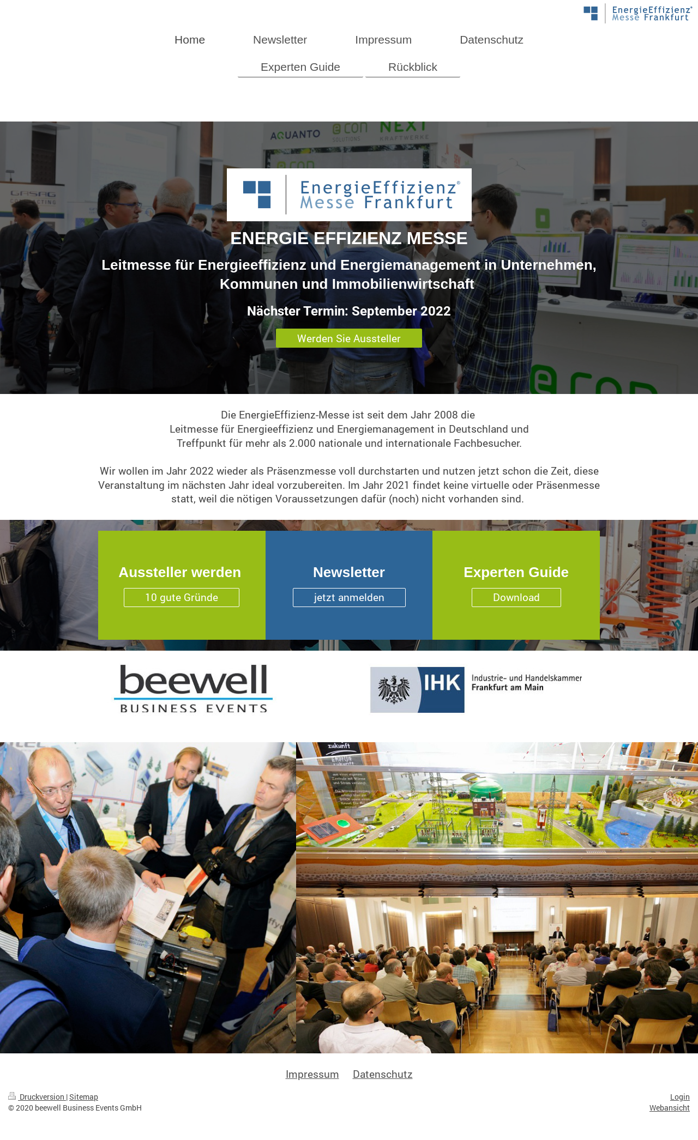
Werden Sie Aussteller (349, 338)
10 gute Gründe (181, 597)
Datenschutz (383, 1074)
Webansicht (669, 1107)
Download (516, 597)
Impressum (312, 1074)
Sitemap (83, 1097)
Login (680, 1097)
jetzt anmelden (349, 597)
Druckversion (37, 1097)
